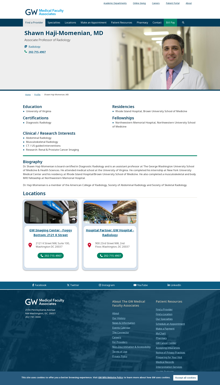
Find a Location (164, 314)
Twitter (74, 285)
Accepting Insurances (168, 347)
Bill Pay (170, 22)
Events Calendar (121, 327)
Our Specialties (164, 319)
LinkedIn (176, 285)
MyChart (161, 333)
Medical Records (165, 362)
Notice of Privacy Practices (170, 352)
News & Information (123, 322)
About (115, 313)
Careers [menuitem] (156, 3)
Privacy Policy (119, 356)
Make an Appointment (93, 22)
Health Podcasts (165, 371)
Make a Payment (165, 328)
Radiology (34, 46)
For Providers (119, 342)
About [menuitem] (189, 3)
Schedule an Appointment (170, 323)
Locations (70, 22)
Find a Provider (34, 22)
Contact (157, 22)
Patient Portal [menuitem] (173, 3)
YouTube (142, 285)
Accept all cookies (185, 377)
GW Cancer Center (166, 343)
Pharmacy (142, 22)
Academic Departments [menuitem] (115, 3)
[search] (183, 22)
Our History (118, 318)
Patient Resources (121, 22)
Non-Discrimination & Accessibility (131, 346)
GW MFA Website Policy (110, 377)
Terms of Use (119, 351)
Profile (37, 94)
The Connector (120, 332)
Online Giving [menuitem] (139, 3)
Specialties (54, 22)
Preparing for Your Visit (169, 357)
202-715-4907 (37, 52)
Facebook (40, 285)
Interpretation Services (169, 366)
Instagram (108, 285)
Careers (116, 337)
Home (28, 94)
